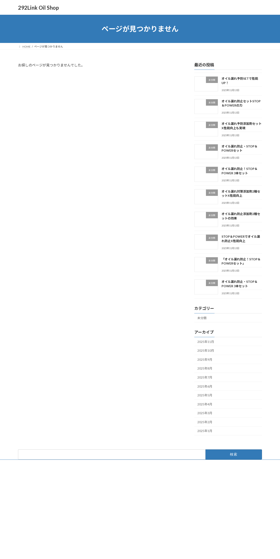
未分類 (202, 318)
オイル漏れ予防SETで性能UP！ (207, 485)
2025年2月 (204, 422)
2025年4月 (204, 404)
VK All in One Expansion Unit (168, 551)
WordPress (116, 551)
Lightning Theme (139, 551)
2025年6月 (204, 386)
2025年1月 (204, 431)
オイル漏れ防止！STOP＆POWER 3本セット (215, 528)
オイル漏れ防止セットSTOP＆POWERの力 (214, 496)
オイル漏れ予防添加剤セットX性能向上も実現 (216, 507)
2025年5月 (204, 395)
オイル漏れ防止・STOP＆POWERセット (212, 517)
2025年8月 (204, 368)
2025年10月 (205, 350)
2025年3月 (204, 413)
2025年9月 (204, 359)
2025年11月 (205, 342)
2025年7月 (204, 377)
